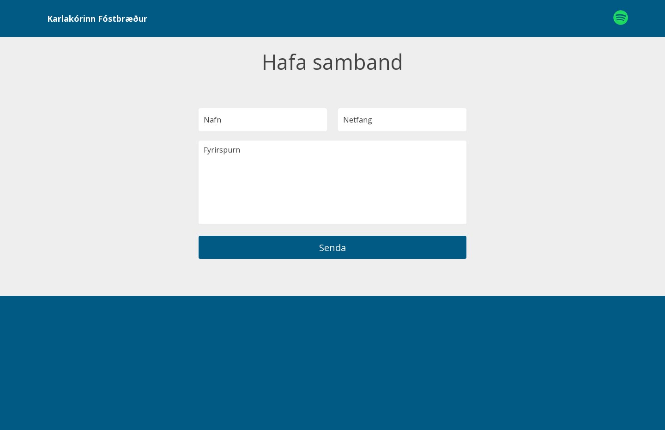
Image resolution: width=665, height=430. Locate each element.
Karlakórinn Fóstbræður (97, 18)
